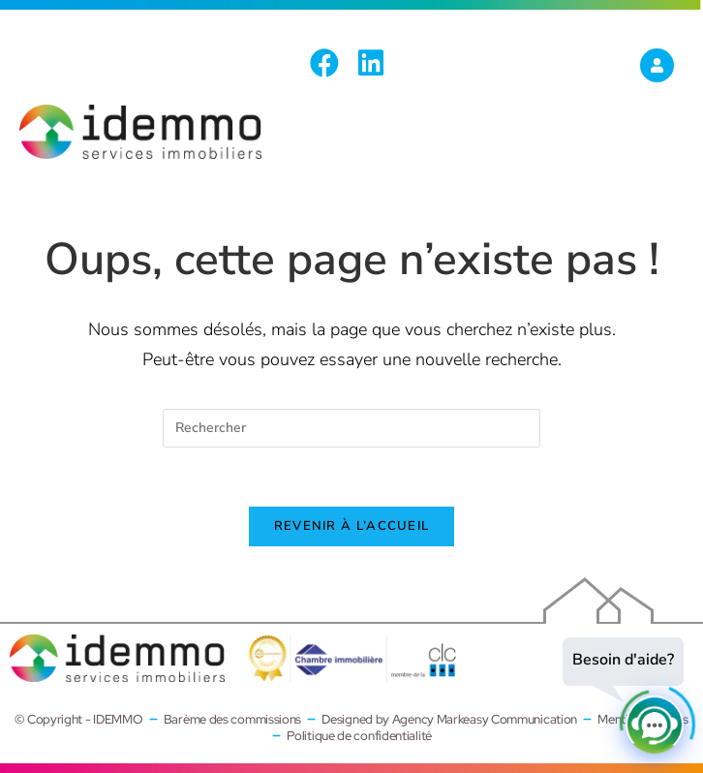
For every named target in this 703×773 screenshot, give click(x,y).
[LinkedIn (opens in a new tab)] (371, 62)
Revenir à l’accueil (352, 526)
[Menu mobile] (664, 151)
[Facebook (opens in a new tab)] (329, 62)
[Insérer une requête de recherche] (351, 428)
